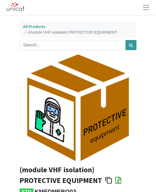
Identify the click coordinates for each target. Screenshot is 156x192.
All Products (34, 27)
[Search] (130, 45)
